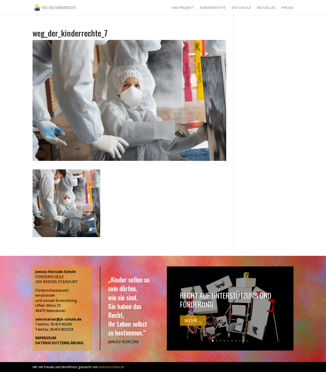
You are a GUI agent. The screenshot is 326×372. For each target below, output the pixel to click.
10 (247, 341)
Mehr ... (193, 322)
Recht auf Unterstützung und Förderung (225, 301)
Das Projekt (183, 8)
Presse (287, 8)
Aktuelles (266, 8)
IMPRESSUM (45, 337)
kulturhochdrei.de (111, 367)
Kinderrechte (213, 8)
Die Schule (241, 8)
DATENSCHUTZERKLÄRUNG (59, 342)
